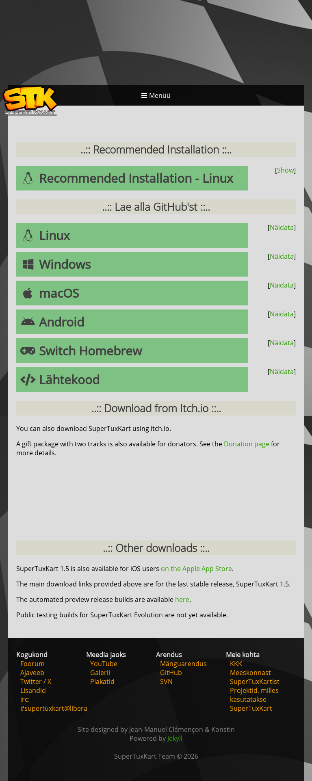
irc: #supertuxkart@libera (53, 704)
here (182, 599)
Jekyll (174, 738)
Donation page (246, 443)
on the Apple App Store (196, 568)
